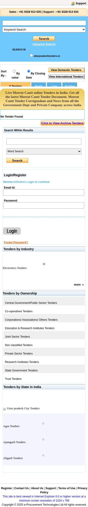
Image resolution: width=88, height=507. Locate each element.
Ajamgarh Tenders (14, 442)
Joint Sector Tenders (17, 336)
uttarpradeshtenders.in (47, 56)
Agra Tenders (11, 426)
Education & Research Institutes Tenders (30, 328)
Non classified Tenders (19, 345)
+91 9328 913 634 (67, 11)
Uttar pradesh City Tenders (23, 408)
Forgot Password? (16, 242)
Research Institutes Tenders (22, 362)
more (77, 284)
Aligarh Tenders (13, 458)
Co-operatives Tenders (19, 311)
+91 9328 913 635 (29, 11)
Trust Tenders (13, 379)
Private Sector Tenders (19, 353)
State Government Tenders (21, 370)
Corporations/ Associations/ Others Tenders (31, 319)
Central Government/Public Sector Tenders (31, 303)
